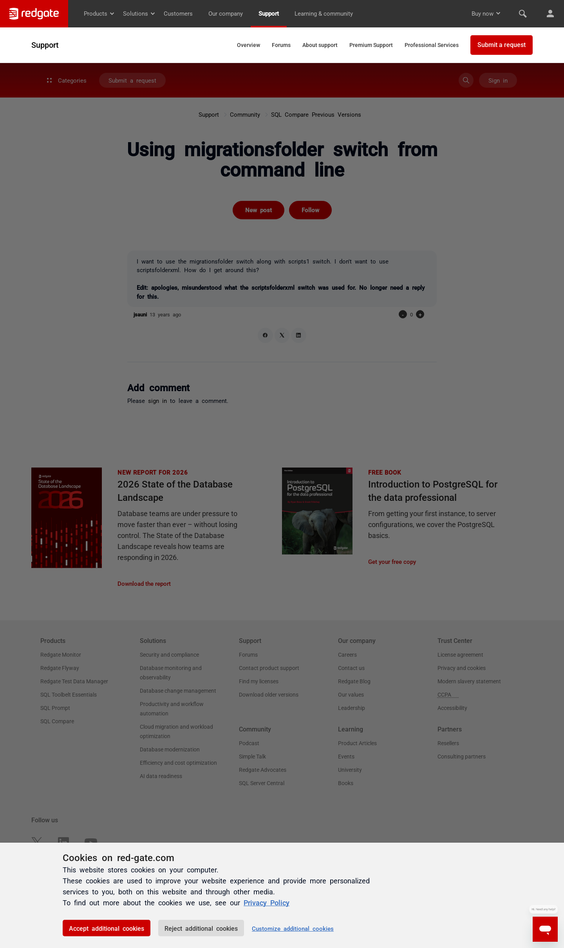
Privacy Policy (266, 902)
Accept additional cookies (106, 928)
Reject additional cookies (201, 928)
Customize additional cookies (293, 928)
